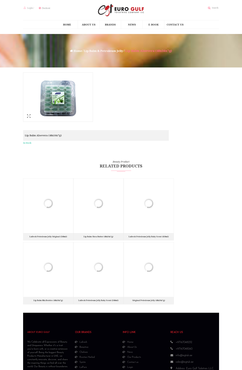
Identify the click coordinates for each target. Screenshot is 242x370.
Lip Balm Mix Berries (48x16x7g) (48, 271)
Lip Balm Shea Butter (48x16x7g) (98, 208)
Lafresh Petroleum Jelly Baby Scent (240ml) (98, 271)
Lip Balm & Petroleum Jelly (104, 51)
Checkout (45, 8)
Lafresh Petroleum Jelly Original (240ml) (48, 208)
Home (75, 51)
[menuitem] (67, 25)
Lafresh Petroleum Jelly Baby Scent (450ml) (149, 208)
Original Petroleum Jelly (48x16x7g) (148, 271)
